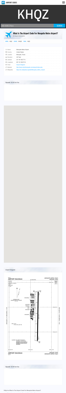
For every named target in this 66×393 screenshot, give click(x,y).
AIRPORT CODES (9, 2)
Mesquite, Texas (20, 54)
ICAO (15, 41)
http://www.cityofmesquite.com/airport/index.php (29, 67)
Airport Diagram (20, 64)
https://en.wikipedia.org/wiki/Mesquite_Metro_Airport (30, 69)
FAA (25, 41)
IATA (6, 41)
